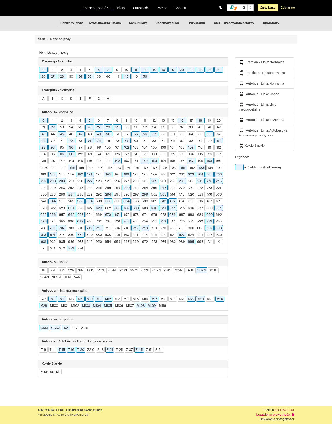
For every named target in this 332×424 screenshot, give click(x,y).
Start (41, 39)
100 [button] (108, 147)
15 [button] (154, 70)
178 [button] (155, 168)
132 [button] (172, 154)
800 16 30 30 (284, 410)
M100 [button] (54, 305)
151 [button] (135, 161)
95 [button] (62, 147)
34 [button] (80, 76)
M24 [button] (210, 299)
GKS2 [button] (55, 328)
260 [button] (127, 188)
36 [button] (90, 76)
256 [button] (108, 188)
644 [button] (172, 208)
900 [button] (108, 235)
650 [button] (209, 208)
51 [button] (117, 134)
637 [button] (126, 208)
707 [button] (126, 221)
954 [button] (108, 241)
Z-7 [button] (75, 328)
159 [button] (209, 161)
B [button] (53, 98)
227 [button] (126, 181)
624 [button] (71, 208)
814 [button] (52, 235)
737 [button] (62, 228)
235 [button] (172, 181)
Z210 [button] (90, 349)
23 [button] (209, 70)
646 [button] (191, 208)
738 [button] (71, 228)
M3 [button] (71, 299)
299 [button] (145, 194)
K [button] (219, 241)
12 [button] (154, 120)
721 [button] (191, 221)
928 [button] (210, 235)
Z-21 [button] (110, 349)
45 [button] (127, 76)
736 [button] (53, 228)
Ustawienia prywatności (275, 414)
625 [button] (80, 208)
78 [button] (117, 141)
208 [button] (53, 181)
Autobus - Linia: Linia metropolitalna (257, 106)
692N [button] (156, 270)
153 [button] (154, 161)
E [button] (80, 98)
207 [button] (43, 181)
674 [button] (145, 214)
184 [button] (210, 168)
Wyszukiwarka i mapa (105, 23)
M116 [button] (162, 305)
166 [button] (81, 168)
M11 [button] (98, 299)
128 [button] (135, 154)
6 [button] (99, 70)
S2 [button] (66, 328)
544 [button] (53, 201)
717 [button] (172, 221)
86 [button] (173, 141)
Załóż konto (267, 7)
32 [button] (145, 127)
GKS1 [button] (44, 328)
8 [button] (117, 120)
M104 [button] (97, 305)
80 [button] (136, 141)
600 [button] (99, 201)
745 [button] (117, 228)
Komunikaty (138, 23)
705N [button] (178, 270)
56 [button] (145, 76)
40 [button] (108, 76)
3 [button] (71, 70)
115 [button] (52, 154)
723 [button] (209, 221)
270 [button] (182, 188)
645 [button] (182, 208)
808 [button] (219, 228)
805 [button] (200, 228)
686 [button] (172, 214)
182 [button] (192, 168)
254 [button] (90, 188)
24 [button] (219, 70)
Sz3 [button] (71, 248)
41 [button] (117, 76)
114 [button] (43, 154)
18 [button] (200, 120)
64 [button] (191, 134)
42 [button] (219, 127)
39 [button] (191, 127)
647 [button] (200, 208)
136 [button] (209, 154)
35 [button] (163, 127)
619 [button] (218, 201)
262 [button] (136, 188)
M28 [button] (43, 305)
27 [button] (52, 76)
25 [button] (80, 127)
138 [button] (43, 161)
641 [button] (163, 208)
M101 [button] (64, 305)
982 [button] (173, 241)
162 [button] (53, 168)
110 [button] (200, 147)
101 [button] (117, 147)
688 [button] (191, 214)
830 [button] (71, 235)
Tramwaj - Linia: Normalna (261, 62)
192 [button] (98, 174)
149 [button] (117, 161)
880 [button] (99, 235)
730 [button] (219, 221)
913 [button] (145, 235)
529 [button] (200, 194)
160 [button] (218, 161)
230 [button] (136, 181)
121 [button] (90, 154)
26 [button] (43, 76)
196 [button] (126, 174)
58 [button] (163, 134)
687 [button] (182, 214)
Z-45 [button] (139, 349)
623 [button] (62, 208)
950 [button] (99, 241)
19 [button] (172, 70)
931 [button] (43, 241)
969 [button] (136, 241)
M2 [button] (62, 299)
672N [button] (145, 270)
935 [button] (62, 241)
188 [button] (62, 174)
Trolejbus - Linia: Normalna (262, 73)
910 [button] (126, 235)
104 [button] (145, 147)
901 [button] (117, 235)
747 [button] (135, 228)
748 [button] (145, 228)
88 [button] (191, 141)
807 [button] (209, 228)
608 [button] (145, 201)
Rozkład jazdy (60, 39)
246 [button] (44, 188)
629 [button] (99, 208)
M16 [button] (145, 299)
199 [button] (154, 174)
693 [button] (44, 221)
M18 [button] (163, 299)
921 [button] (172, 235)
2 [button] (62, 70)
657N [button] (134, 270)
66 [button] (210, 134)
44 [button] (53, 134)
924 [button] (191, 235)
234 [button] (163, 181)
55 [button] (136, 134)
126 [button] (117, 154)
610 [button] (163, 201)
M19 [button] (173, 299)
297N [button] (101, 270)
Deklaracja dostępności (277, 419)
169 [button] (109, 168)
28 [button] (62, 76)
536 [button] (219, 194)
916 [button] (154, 235)
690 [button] (209, 214)
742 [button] (89, 228)
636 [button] (117, 208)
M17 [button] (154, 299)
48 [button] (90, 134)
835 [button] (80, 235)
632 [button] (108, 208)
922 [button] (182, 235)
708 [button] (136, 221)
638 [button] (136, 208)
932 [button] (53, 241)
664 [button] (89, 214)
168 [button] (100, 168)
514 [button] (172, 194)
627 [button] (89, 208)
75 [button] (99, 141)
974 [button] (163, 241)
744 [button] (108, 228)
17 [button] (191, 120)
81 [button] (145, 141)
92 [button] (43, 147)
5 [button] (90, 70)
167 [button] (90, 168)
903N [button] (213, 270)
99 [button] (99, 147)
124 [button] (98, 154)
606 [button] (136, 201)
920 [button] (163, 235)
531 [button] (209, 194)
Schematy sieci (167, 23)
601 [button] (108, 201)
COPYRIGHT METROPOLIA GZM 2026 (70, 410)
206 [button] (219, 174)
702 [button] (99, 221)
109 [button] (191, 147)
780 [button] (172, 228)
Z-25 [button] (119, 349)
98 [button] (90, 147)
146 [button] (89, 161)
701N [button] (167, 270)
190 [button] (80, 174)
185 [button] (219, 168)
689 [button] (200, 214)
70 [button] (53, 141)
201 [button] (172, 174)
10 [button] (126, 70)
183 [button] (201, 168)
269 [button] (173, 188)
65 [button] (200, 134)
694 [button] (53, 221)
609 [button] (154, 201)
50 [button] (108, 134)
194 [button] (117, 174)
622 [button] (53, 208)
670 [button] (108, 214)
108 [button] (181, 147)
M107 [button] (130, 305)
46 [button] (136, 76)
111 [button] (209, 147)
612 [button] (172, 201)
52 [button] (126, 134)
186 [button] (43, 174)
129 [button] (145, 154)
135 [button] (200, 154)
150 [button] (126, 161)
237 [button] (191, 181)
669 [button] (99, 214)
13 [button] (144, 70)
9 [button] (117, 70)
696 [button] (71, 221)
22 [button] (200, 70)
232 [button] (154, 181)
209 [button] (62, 181)
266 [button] (154, 188)
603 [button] (117, 201)
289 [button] (90, 194)
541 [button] (43, 201)
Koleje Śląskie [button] (50, 372)
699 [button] (80, 221)
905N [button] (56, 277)
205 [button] (210, 174)
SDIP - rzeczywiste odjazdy (234, 23)
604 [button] (126, 201)
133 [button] (181, 154)
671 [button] (117, 214)
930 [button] (219, 235)
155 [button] (172, 161)
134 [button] (191, 154)
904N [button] (44, 277)
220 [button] (80, 181)
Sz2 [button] (62, 248)
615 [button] (191, 201)
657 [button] (62, 214)
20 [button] (182, 70)
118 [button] (71, 154)
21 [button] (191, 70)
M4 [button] (80, 299)
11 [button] (136, 70)
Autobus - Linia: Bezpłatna (261, 120)
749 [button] (154, 228)
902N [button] (201, 270)
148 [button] (108, 161)
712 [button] (154, 221)
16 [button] (163, 70)
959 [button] (117, 241)
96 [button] (71, 147)
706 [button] (117, 221)
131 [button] (163, 154)
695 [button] (62, 221)
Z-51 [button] (149, 349)
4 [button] (80, 70)
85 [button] (163, 141)
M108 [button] (141, 305)
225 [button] (117, 181)
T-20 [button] (80, 349)
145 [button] (80, 161)
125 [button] (108, 154)
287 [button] (71, 194)
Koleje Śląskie (252, 145)
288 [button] (80, 194)
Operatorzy (271, 23)
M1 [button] (53, 299)
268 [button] (163, 188)
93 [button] (53, 147)
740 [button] (80, 228)
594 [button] (89, 201)
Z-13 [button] (100, 349)
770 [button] (163, 228)
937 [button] (80, 241)
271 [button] (191, 188)
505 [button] (163, 194)
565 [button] (71, 201)
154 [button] (163, 161)
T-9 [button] (43, 349)
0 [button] (43, 70)
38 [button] (99, 76)
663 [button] (80, 214)
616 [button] (200, 201)
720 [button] (182, 221)
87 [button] (182, 141)
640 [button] (154, 208)
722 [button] (200, 221)
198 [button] (145, 174)
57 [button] (154, 134)
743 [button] (98, 228)
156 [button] (181, 161)
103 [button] (135, 147)
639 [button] (145, 208)
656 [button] (53, 214)
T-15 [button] (62, 349)
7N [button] (53, 270)
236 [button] (182, 181)
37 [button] (182, 127)
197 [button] (135, 174)
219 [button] (71, 181)
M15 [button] (136, 299)
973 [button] (154, 241)
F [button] (90, 98)
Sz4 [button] (80, 248)
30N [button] (62, 270)
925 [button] (200, 235)
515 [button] (181, 194)
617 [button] (209, 201)
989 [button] (182, 241)
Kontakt (180, 8)
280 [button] (44, 194)
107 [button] (172, 147)
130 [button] (154, 154)
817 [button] (61, 235)
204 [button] (200, 174)
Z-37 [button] (129, 349)
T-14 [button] (53, 349)
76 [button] (108, 141)
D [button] (71, 98)
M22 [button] (191, 299)
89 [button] (200, 141)
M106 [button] (119, 305)
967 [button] (126, 241)
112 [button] (219, 147)
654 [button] (219, 208)
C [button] (62, 98)
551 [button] (62, 201)
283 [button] (53, 194)
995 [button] (191, 241)
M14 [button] (127, 299)
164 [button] (63, 168)
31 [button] (135, 127)
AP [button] (44, 299)
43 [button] (43, 134)
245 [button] (219, 181)
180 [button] (173, 168)
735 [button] (43, 228)
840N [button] (190, 270)
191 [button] (89, 174)
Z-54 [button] (159, 349)
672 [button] (126, 214)
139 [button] (52, 161)
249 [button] (53, 188)
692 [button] (219, 214)
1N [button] (43, 270)
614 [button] (181, 201)
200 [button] (163, 174)
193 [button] (108, 174)
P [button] (43, 248)
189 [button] (71, 174)
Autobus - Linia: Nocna (259, 94)
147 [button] (98, 161)
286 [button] (62, 194)
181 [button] (183, 168)
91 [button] (218, 141)
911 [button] (135, 235)
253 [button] (80, 188)
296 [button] (127, 194)
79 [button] (126, 141)
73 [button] (80, 141)
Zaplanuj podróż (97, 8)
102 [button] (126, 147)
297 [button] (136, 194)
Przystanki (197, 23)
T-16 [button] (71, 349)
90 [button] (210, 141)
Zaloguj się (288, 7)
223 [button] (99, 181)
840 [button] (89, 235)
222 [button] (89, 181)
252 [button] (71, 188)
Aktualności (140, 8)
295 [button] (117, 194)
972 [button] (145, 241)
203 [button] (191, 174)
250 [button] (62, 188)
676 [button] (154, 214)
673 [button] (136, 214)
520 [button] (191, 194)
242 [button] (200, 181)
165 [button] (72, 168)
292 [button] (99, 194)
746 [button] (126, 228)
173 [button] (118, 168)
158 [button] (200, 161)
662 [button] (71, 214)
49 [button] (99, 134)
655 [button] (43, 214)
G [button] (99, 98)
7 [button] (108, 70)
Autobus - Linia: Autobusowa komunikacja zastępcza (263, 132)
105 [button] (154, 147)
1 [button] (52, 70)
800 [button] (191, 228)
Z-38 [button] (84, 328)
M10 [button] (90, 299)
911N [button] (67, 277)
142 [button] (62, 161)
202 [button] (182, 174)
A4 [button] (210, 241)
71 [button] (62, 141)
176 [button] (136, 168)
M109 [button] (152, 305)
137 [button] (218, 154)
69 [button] (44, 141)
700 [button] (89, 221)
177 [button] (146, 168)
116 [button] (62, 154)
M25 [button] (219, 299)
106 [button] (163, 147)
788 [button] (182, 228)
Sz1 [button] (52, 248)
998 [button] (200, 241)
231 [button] (144, 181)
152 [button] (145, 161)
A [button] (43, 98)
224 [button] (108, 181)
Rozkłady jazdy (71, 23)
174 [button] (127, 168)
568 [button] (80, 201)
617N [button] (112, 270)
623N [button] (123, 270)
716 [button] (163, 221)
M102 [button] (75, 305)
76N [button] (80, 270)
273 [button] (209, 188)
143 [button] (71, 161)
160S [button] (44, 168)
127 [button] (126, 154)
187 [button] (52, 174)
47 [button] (80, 134)
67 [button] (219, 134)
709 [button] (145, 221)
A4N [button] (77, 277)
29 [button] (117, 127)
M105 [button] (108, 305)
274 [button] (218, 188)
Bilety (121, 8)
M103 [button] (86, 305)
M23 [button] (200, 299)
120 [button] (80, 154)
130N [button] (90, 270)
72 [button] (71, 141)
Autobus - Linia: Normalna (261, 83)
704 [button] (108, 221)
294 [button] (108, 194)
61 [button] (182, 134)
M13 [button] (117, 299)
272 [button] (200, 188)
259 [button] (117, 188)
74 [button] (89, 141)
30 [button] (71, 76)
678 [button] (163, 214)
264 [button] (145, 188)
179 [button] (164, 168)
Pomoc (162, 8)
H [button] (108, 98)
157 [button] (191, 161)
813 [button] (43, 235)
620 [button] (44, 208)
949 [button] (89, 241)
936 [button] (71, 241)
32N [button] (71, 270)
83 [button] (154, 141)
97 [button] (80, 147)
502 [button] (154, 194)
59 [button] (173, 134)
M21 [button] (182, 299)
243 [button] (209, 181)
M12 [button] (108, 299)
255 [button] (99, 188)
